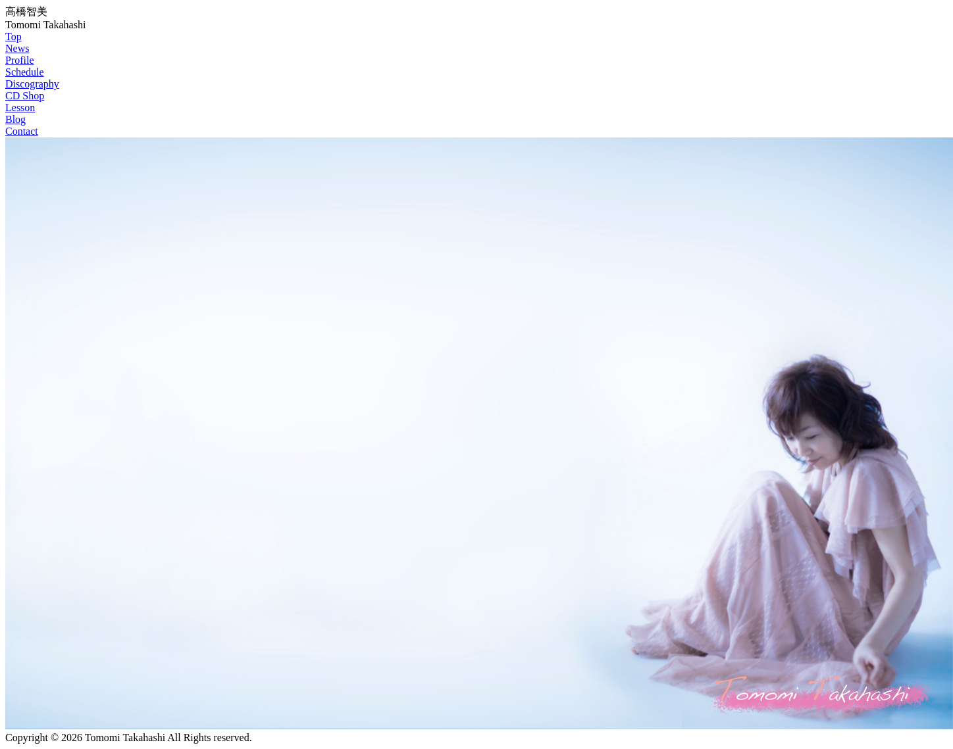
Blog (15, 119)
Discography (32, 83)
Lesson (20, 107)
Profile (19, 60)
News (17, 48)
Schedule (24, 72)
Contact (21, 131)
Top (13, 36)
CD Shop (24, 95)
